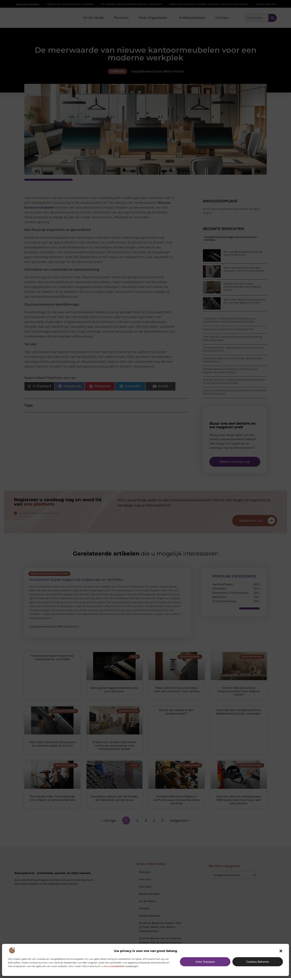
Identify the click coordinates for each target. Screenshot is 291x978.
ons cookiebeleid (113, 966)
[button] (281, 951)
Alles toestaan (205, 961)
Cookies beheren (257, 961)
